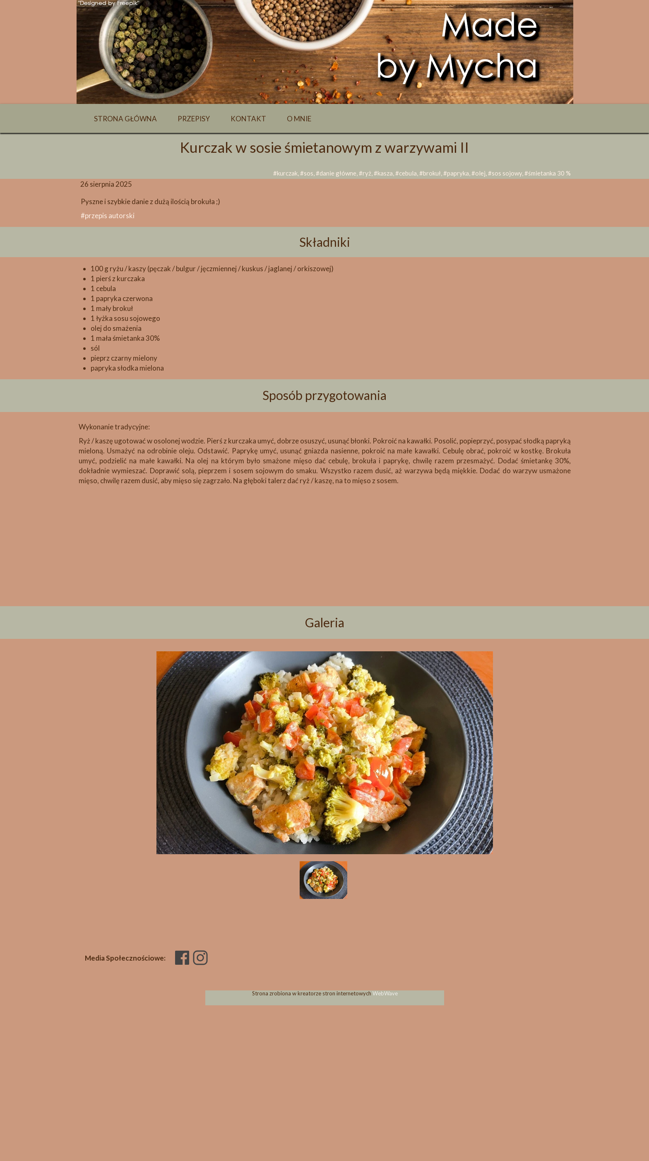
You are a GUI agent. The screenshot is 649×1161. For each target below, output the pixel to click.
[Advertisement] (324, 560)
